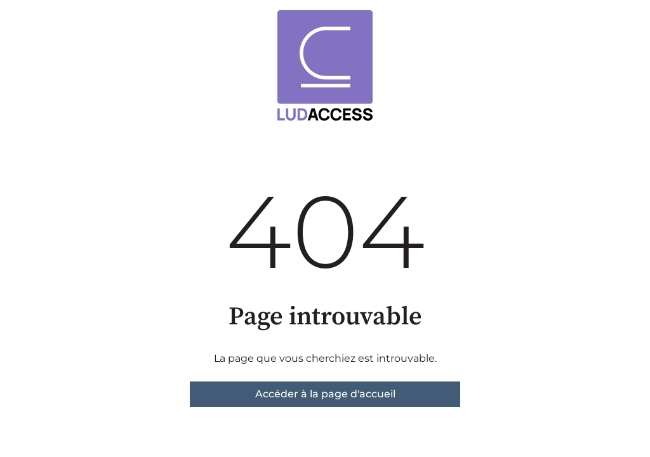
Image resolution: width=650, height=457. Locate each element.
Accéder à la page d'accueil (325, 394)
